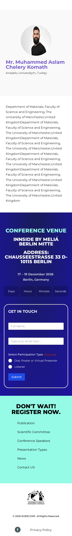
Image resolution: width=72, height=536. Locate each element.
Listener (19, 366)
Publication (26, 423)
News (21, 458)
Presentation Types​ (32, 449)
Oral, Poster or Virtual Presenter (35, 360)
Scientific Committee (33, 432)
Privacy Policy (41, 530)
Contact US (26, 467)
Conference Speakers (33, 441)
